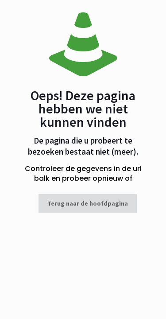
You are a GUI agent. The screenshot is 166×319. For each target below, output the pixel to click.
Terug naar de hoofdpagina (87, 203)
